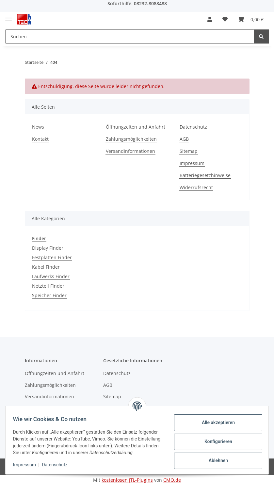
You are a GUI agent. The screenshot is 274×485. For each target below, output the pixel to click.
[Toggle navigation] (8, 16)
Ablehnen (215, 457)
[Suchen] (129, 36)
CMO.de (172, 480)
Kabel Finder (46, 267)
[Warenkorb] (251, 19)
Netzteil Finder (48, 286)
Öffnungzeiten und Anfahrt (135, 127)
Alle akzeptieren (215, 419)
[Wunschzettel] (225, 19)
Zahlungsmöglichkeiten (131, 139)
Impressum (192, 163)
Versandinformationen (130, 151)
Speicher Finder (49, 295)
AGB (184, 139)
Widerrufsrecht (196, 187)
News (38, 127)
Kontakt (40, 139)
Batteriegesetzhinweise (205, 175)
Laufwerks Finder (51, 276)
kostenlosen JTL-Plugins (127, 480)
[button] (209, 19)
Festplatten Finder (52, 257)
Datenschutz (193, 127)
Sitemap (189, 151)
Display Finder (47, 248)
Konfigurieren (215, 438)
